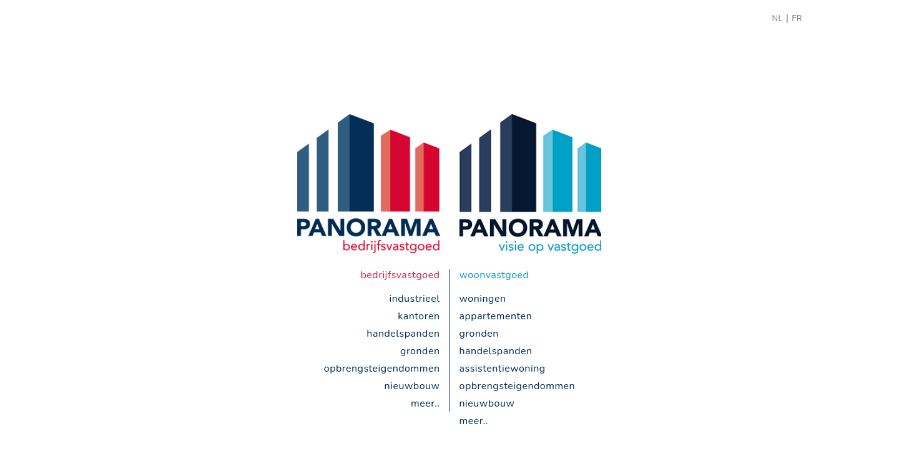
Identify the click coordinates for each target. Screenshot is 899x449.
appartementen (496, 316)
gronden (420, 351)
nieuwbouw (412, 386)
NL (777, 18)
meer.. (425, 403)
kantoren (419, 316)
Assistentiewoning (502, 368)
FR (797, 18)
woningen (482, 299)
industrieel (414, 299)
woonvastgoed (494, 275)
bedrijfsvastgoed (400, 275)
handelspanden (403, 333)
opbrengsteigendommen (382, 368)
